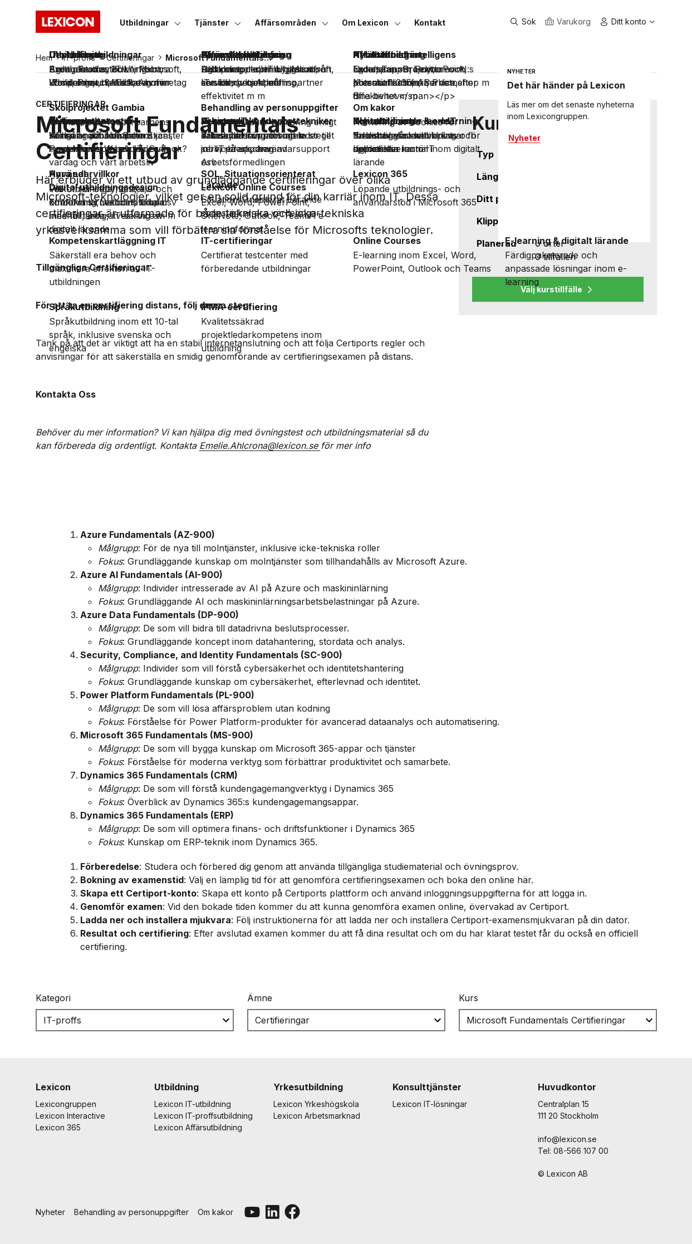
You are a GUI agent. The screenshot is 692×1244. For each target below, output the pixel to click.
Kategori (53, 997)
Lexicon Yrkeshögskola (316, 1104)
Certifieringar (130, 57)
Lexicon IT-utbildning (192, 1104)
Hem (44, 57)
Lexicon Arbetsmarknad (316, 1115)
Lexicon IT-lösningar (429, 1104)
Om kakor (215, 1212)
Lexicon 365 (58, 1127)
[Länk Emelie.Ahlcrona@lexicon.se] (260, 445)
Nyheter (50, 1212)
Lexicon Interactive (70, 1115)
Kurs (468, 997)
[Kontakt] (429, 22)
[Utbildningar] (144, 22)
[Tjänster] (211, 22)
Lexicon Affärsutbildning (198, 1127)
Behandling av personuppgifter (131, 1212)
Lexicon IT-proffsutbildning (203, 1115)
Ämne (259, 997)
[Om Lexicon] (365, 22)
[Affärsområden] (285, 22)
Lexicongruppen (66, 1104)
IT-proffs (79, 57)
